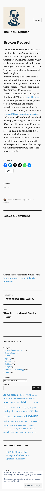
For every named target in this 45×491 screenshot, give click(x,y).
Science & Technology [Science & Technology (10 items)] (25, 425)
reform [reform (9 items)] (36, 422)
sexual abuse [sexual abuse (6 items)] (7, 429)
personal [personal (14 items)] (14, 421)
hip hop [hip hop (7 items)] (26, 407)
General (8, 361)
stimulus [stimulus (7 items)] (33, 429)
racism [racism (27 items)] (28, 421)
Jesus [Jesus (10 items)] (25, 411)
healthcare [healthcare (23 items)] (16, 407)
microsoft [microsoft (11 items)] (21, 417)
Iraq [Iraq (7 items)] (20, 411)
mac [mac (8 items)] (4, 417)
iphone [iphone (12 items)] (15, 411)
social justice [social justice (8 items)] (17, 429)
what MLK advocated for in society (22, 114)
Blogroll (8, 356)
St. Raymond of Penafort (17, 455)
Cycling (8, 359)
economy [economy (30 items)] (9, 402)
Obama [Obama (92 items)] (32, 416)
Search (6, 384)
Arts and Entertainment (14, 350)
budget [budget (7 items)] (34, 395)
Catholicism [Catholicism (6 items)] (21, 399)
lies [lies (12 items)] (36, 411)
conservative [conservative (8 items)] (30, 399)
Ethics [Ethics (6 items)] (18, 403)
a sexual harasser (32, 97)
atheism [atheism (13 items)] (14, 395)
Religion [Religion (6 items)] (6, 425)
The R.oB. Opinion (16, 32)
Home (6, 470)
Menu (37, 20)
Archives (6, 378)
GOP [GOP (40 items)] (6, 407)
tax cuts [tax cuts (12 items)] (14, 432)
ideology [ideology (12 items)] (7, 411)
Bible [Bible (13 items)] (22, 395)
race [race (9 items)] (21, 422)
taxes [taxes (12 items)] (21, 432)
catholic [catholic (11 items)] (12, 398)
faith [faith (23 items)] (24, 402)
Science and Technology (14, 370)
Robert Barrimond (14, 200)
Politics (8, 364)
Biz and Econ (10, 353)
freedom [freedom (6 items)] (30, 403)
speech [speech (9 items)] (25, 429)
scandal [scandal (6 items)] (12, 425)
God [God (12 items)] (36, 402)
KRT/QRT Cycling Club (16, 452)
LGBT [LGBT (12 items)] (31, 411)
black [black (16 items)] (28, 395)
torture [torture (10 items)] (28, 432)
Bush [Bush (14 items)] (5, 398)
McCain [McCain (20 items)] (12, 416)
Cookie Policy (15, 481)
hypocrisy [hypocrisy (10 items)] (34, 407)
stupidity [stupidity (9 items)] (6, 432)
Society (6, 202)
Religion (8, 367)
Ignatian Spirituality (15, 459)
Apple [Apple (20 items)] (6, 394)
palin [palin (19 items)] (6, 421)
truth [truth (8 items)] (34, 432)
